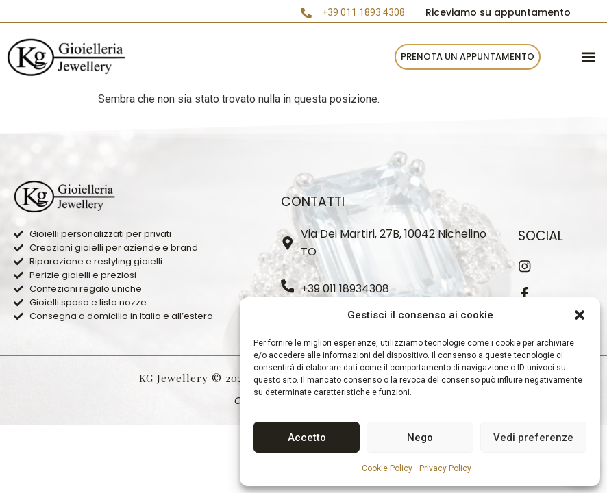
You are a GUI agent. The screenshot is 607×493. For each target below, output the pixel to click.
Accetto (307, 437)
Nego (420, 437)
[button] (579, 315)
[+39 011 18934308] (288, 286)
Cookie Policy (387, 468)
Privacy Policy (445, 468)
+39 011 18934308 (345, 288)
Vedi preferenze (533, 437)
